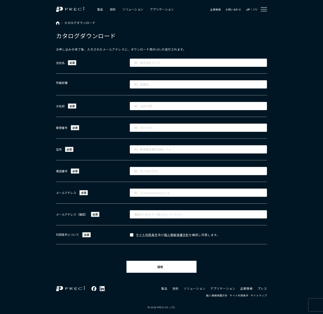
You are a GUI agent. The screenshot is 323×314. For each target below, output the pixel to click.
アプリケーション (162, 9)
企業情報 (215, 9)
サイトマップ (259, 295)
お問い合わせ (233, 9)
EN (255, 9)
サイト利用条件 (147, 235)
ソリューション (132, 9)
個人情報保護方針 (176, 235)
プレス (262, 288)
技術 (113, 9)
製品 (100, 9)
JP (248, 9)
